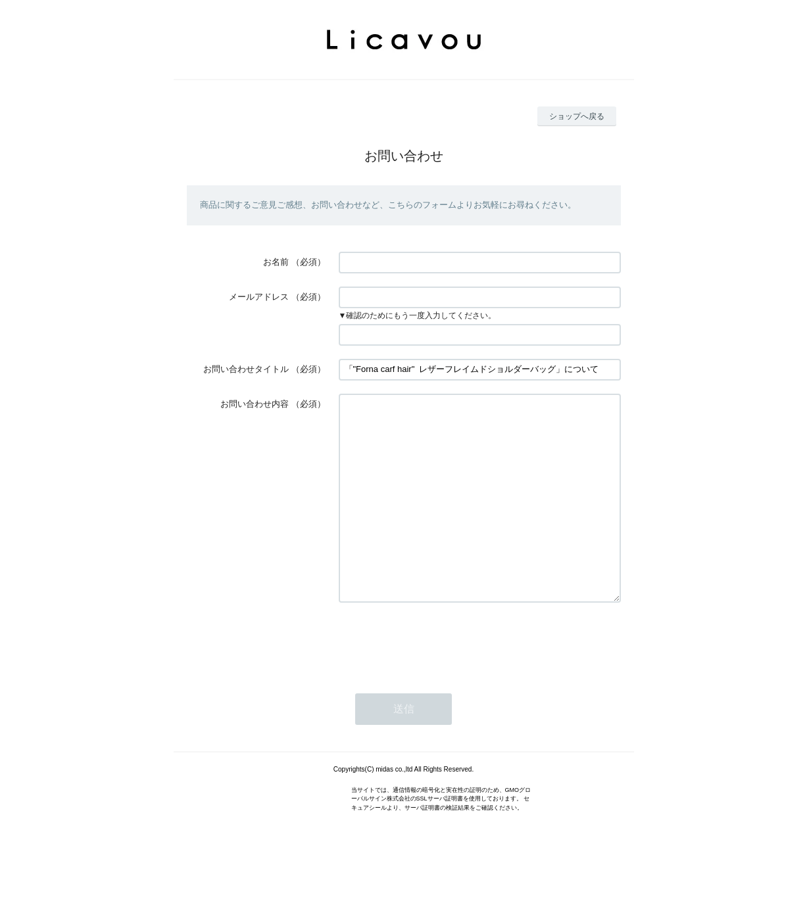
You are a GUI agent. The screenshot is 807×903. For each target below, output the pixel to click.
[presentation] (439, 680)
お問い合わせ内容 (254, 404)
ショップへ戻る (576, 116)
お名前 (276, 262)
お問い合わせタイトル (246, 369)
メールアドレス (259, 297)
